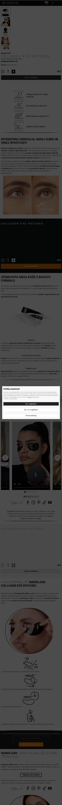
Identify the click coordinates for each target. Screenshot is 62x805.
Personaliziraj (30, 415)
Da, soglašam (31, 404)
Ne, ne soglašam (31, 410)
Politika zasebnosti (11, 389)
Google (30, 397)
